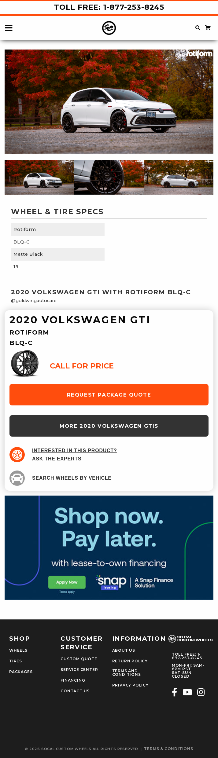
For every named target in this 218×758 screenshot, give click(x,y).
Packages (20, 672)
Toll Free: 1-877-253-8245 (109, 7)
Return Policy (130, 661)
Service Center (79, 670)
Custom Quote (79, 659)
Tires (15, 661)
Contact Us (75, 691)
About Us (123, 650)
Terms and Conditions (126, 672)
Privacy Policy (130, 685)
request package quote (109, 395)
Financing (73, 680)
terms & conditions (168, 749)
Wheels (18, 650)
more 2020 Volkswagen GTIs (109, 426)
